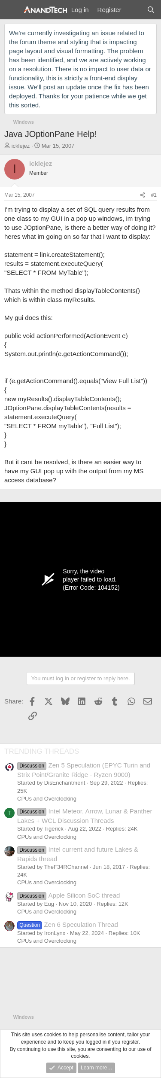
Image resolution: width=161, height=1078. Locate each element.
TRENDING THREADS (41, 751)
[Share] (142, 195)
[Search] (151, 10)
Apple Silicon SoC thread (68, 895)
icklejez (21, 146)
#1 (154, 195)
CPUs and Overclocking (46, 798)
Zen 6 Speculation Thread (67, 924)
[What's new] (133, 10)
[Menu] (12, 9)
